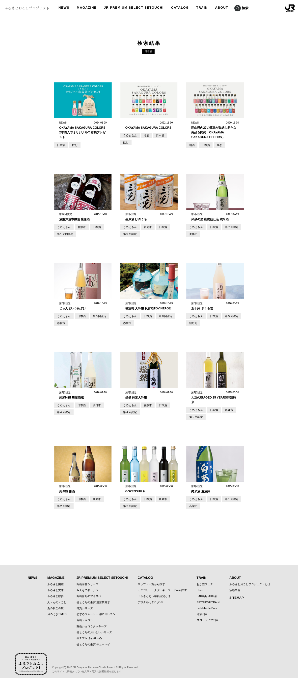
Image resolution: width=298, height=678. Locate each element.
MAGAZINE (55, 573)
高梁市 (192, 502)
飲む (72, 145)
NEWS (32, 573)
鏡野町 (192, 321)
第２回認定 (195, 414)
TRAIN (202, 573)
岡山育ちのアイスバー (90, 591)
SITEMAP (236, 593)
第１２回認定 (64, 233)
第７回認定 (227, 226)
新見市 (145, 226)
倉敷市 (79, 226)
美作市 (192, 233)
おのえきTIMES (57, 609)
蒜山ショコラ (85, 615)
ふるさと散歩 (55, 591)
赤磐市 (60, 321)
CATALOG (145, 573)
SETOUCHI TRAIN (208, 597)
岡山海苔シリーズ (87, 579)
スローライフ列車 (207, 615)
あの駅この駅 (55, 604)
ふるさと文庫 (55, 585)
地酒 (143, 135)
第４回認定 (63, 409)
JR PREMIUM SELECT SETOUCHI (102, 573)
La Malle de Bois (207, 604)
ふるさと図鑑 (55, 579)
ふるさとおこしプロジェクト (27, 8)
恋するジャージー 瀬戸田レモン (96, 609)
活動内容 (234, 585)
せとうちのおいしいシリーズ (94, 628)
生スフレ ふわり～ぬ (89, 633)
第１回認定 (227, 495)
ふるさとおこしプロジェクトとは (249, 579)
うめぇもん (129, 135)
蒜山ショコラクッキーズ (92, 622)
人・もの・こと (56, 597)
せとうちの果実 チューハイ (93, 639)
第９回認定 (129, 233)
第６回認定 (95, 314)
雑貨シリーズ (85, 604)
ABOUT (235, 573)
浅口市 (92, 402)
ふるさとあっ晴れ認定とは (154, 591)
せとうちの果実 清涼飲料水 (93, 597)
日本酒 (60, 145)
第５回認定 (227, 314)
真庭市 (224, 407)
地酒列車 (202, 609)
